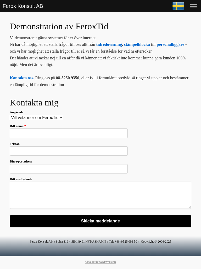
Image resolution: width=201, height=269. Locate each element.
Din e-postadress (21, 161)
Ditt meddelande (21, 179)
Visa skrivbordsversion (100, 262)
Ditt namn (18, 126)
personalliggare (170, 44)
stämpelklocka (137, 44)
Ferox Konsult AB (23, 6)
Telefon (15, 144)
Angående (16, 112)
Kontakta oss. (22, 78)
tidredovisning (109, 44)
